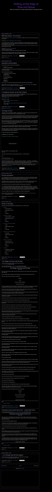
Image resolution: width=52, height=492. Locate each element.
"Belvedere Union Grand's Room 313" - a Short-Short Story (18, 410)
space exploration (12, 169)
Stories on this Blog (7, 203)
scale (8, 57)
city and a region (25, 182)
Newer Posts (4, 465)
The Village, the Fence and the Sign (9, 223)
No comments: (15, 55)
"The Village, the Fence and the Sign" (12, 261)
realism (5, 57)
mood (5, 449)
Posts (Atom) (22, 468)
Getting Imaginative (7, 85)
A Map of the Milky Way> (10, 40)
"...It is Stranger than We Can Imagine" (13, 455)
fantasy (7, 89)
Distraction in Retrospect (7, 215)
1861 (28, 193)
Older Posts (36, 465)
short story (6, 258)
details (5, 169)
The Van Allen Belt (25, 121)
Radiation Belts (23, 122)
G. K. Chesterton (4, 264)
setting (8, 169)
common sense (6, 407)
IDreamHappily (9, 164)
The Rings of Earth (7, 111)
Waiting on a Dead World (8, 239)
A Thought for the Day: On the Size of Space (14, 92)
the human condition (18, 169)
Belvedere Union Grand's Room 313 (9, 231)
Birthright (5, 207)
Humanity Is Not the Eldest (13, 37)
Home (20, 465)
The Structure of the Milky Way (11, 48)
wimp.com (9, 165)
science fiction (17, 89)
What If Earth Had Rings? (6, 157)
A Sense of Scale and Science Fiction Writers (26, 84)
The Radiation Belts (4, 122)
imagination (11, 89)
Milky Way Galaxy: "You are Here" (11, 36)
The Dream (5, 247)
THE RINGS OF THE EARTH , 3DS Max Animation (10, 136)
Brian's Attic (14, 266)
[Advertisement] (10, 21)
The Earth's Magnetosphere (29, 122)
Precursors (5, 66)
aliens (5, 89)
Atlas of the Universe (18, 40)
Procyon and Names (7, 175)
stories (10, 407)
